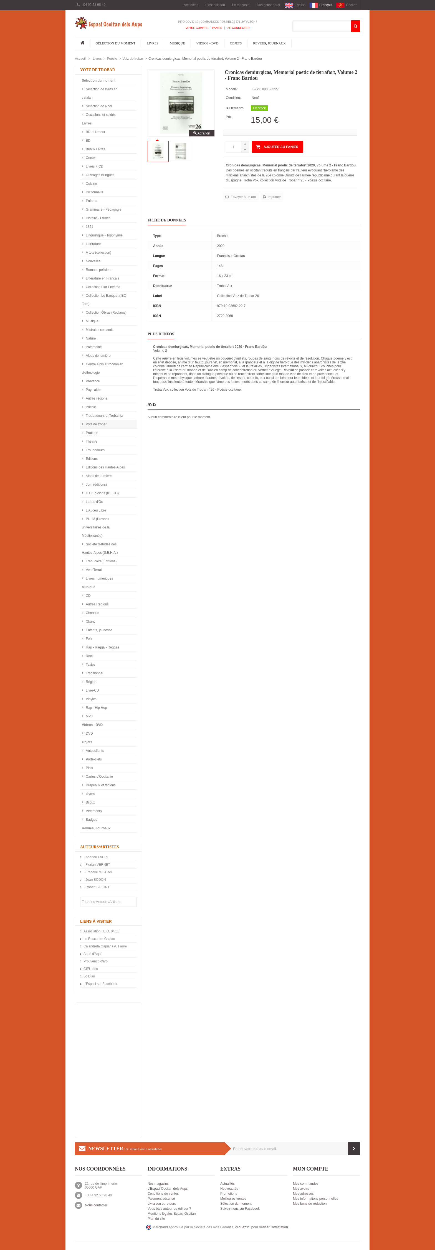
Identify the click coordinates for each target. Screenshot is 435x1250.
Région (90, 682)
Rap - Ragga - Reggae (102, 647)
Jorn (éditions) (96, 484)
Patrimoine (93, 347)
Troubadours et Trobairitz (104, 416)
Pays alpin (93, 390)
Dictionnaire (94, 192)
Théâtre (91, 441)
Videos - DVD (207, 43)
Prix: (229, 117)
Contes (90, 158)
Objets (236, 43)
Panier (217, 27)
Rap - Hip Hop (96, 708)
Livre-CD (92, 690)
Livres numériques (99, 578)
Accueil (80, 59)
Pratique (91, 433)
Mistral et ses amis (99, 330)
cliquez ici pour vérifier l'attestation (261, 1227)
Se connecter (238, 27)
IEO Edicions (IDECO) (102, 493)
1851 (89, 227)
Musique (177, 43)
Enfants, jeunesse (98, 630)
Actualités (191, 5)
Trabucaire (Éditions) (101, 561)
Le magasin (240, 5)
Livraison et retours (162, 1204)
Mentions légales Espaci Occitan (172, 1214)
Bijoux (90, 802)
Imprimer (274, 197)
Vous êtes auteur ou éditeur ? (169, 1209)
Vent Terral (93, 570)
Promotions (228, 1194)
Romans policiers (98, 270)
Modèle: (232, 89)
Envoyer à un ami (243, 197)
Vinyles (91, 699)
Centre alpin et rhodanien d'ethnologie (102, 368)
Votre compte (197, 27)
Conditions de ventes (163, 1194)
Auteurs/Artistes (99, 847)
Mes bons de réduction (310, 1204)
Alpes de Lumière (98, 476)
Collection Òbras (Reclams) (106, 313)
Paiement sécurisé (161, 1199)
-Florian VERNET (97, 865)
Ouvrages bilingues (99, 175)
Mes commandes (305, 1184)
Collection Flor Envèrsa (102, 287)
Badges (91, 820)
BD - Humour (95, 132)
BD (87, 141)
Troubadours (95, 450)
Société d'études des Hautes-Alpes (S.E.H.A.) (100, 548)
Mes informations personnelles (315, 1199)
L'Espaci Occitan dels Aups (168, 1189)
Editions (91, 459)
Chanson (92, 613)
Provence (92, 381)
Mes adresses (303, 1194)
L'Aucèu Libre (95, 510)
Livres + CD (94, 166)
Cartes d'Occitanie (99, 777)
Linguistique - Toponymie (104, 235)
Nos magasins (158, 1184)
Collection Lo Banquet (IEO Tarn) (104, 300)
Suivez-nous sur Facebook (240, 1209)
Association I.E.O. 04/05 (101, 931)
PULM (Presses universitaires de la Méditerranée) (96, 527)
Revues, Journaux (269, 43)
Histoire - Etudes (97, 218)
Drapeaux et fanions (100, 785)
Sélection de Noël (98, 106)
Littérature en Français (102, 278)
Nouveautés (229, 1189)
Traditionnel (94, 673)
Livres (152, 43)
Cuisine (91, 184)
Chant (90, 621)
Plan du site (156, 1219)
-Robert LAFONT (97, 887)
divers (90, 794)
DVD (89, 733)
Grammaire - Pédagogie (103, 209)
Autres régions (96, 398)
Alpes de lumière (98, 356)
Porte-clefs (93, 759)
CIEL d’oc (91, 969)
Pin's (89, 768)
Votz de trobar (132, 59)
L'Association (215, 5)
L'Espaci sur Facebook (100, 984)
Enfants (91, 201)
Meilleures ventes (233, 1199)
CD (88, 596)
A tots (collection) (98, 253)
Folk (88, 639)
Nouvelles (92, 261)
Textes (90, 665)
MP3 (89, 716)
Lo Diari (89, 976)
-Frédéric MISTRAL (98, 872)
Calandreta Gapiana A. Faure (105, 946)
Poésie (112, 59)
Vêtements (93, 811)
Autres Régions (96, 604)
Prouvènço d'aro (96, 961)
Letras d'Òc (94, 502)
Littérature (93, 244)
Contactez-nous (268, 5)
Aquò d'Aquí (93, 954)
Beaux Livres (95, 149)
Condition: (233, 98)
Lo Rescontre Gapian (99, 939)
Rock (89, 656)
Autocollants (94, 751)
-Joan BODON (95, 880)
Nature (90, 338)
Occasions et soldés (100, 115)
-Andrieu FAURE (96, 857)
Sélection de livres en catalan (99, 93)
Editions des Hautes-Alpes (105, 467)
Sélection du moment (115, 43)
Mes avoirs (301, 1189)
